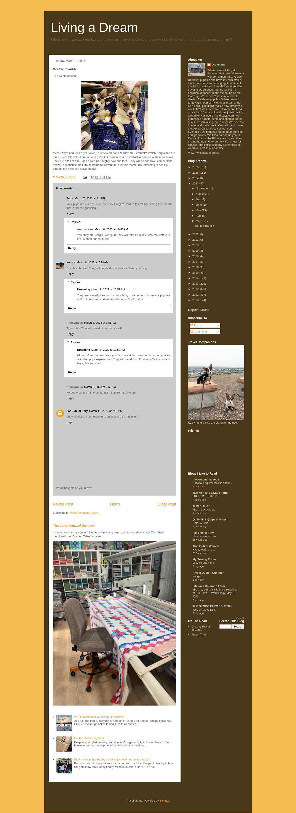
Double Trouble (204, 225)
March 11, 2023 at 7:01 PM (106, 411)
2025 (196, 172)
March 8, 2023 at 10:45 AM (111, 229)
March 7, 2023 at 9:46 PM (91, 198)
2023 (196, 183)
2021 (196, 239)
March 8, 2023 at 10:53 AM (108, 289)
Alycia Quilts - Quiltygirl (208, 572)
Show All (240, 618)
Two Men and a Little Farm (210, 492)
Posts (195, 325)
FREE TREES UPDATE (207, 496)
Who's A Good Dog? (205, 609)
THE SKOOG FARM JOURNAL (213, 606)
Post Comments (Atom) (84, 512)
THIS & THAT (201, 506)
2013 (196, 283)
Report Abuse (199, 310)
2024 (196, 178)
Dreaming (83, 289)
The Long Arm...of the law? (74, 525)
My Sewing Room (204, 559)
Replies (75, 222)
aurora (71, 262)
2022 (196, 234)
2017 (196, 261)
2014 (196, 278)
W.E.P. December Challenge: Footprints (99, 717)
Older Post (167, 504)
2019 (196, 250)
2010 (196, 300)
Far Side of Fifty (77, 411)
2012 (196, 289)
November (203, 188)
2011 (196, 294)
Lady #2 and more (203, 562)
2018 (196, 256)
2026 (196, 167)
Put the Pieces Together (89, 738)
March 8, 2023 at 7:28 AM (92, 262)
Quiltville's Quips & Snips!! (211, 519)
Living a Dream (94, 27)
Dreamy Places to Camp (201, 628)
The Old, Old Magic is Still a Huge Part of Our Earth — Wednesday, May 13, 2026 (215, 593)
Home (115, 504)
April (199, 215)
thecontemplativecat (206, 479)
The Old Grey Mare (204, 509)
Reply (70, 213)
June (199, 204)
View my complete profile (203, 152)
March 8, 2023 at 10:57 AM (108, 349)
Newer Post (63, 504)
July (199, 199)
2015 (196, 272)
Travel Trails (199, 634)
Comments (198, 331)
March (200, 221)
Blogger (164, 800)
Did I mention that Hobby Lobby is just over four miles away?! (112, 759)
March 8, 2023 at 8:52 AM (100, 387)
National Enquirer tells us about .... (213, 483)
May (199, 210)
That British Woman (206, 546)
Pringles (197, 576)
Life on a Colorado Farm (209, 586)
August (200, 193)
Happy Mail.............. (204, 549)
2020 (196, 245)
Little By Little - (201, 523)
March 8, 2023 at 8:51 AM (100, 322)
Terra (70, 198)
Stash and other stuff (205, 536)
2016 (196, 267)
